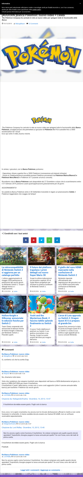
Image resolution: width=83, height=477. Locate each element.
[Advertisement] (41, 96)
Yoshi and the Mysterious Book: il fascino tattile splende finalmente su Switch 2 (40, 316)
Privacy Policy (46, 469)
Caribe (15, 288)
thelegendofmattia (9, 416)
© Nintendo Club (26, 469)
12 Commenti (33, 21)
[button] (80, 3)
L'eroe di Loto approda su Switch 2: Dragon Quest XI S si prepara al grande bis (69, 316)
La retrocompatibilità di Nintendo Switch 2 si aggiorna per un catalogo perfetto (12, 268)
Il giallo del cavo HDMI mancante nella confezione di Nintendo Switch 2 (69, 268)
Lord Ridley (6, 388)
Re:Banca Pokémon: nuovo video (14, 347)
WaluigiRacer (7, 349)
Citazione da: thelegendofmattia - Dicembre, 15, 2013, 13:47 (24, 391)
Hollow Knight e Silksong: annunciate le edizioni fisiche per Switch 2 (12, 316)
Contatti (37, 469)
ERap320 (6, 366)
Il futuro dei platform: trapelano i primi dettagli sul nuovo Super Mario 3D (41, 268)
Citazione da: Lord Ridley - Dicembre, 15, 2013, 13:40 (22, 420)
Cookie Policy (58, 469)
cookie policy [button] (36, 9)
